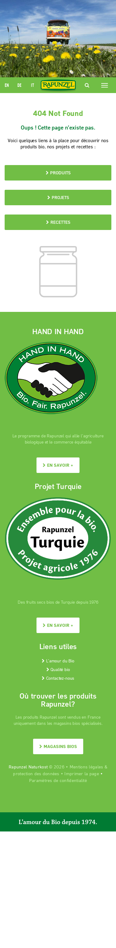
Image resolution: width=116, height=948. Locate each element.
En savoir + (58, 465)
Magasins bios (58, 746)
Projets (58, 197)
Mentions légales (86, 766)
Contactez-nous (58, 678)
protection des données (36, 773)
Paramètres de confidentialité (58, 780)
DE (19, 85)
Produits (58, 172)
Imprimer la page (81, 773)
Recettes (58, 222)
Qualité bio (58, 669)
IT (32, 85)
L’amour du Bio (58, 660)
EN (7, 85)
